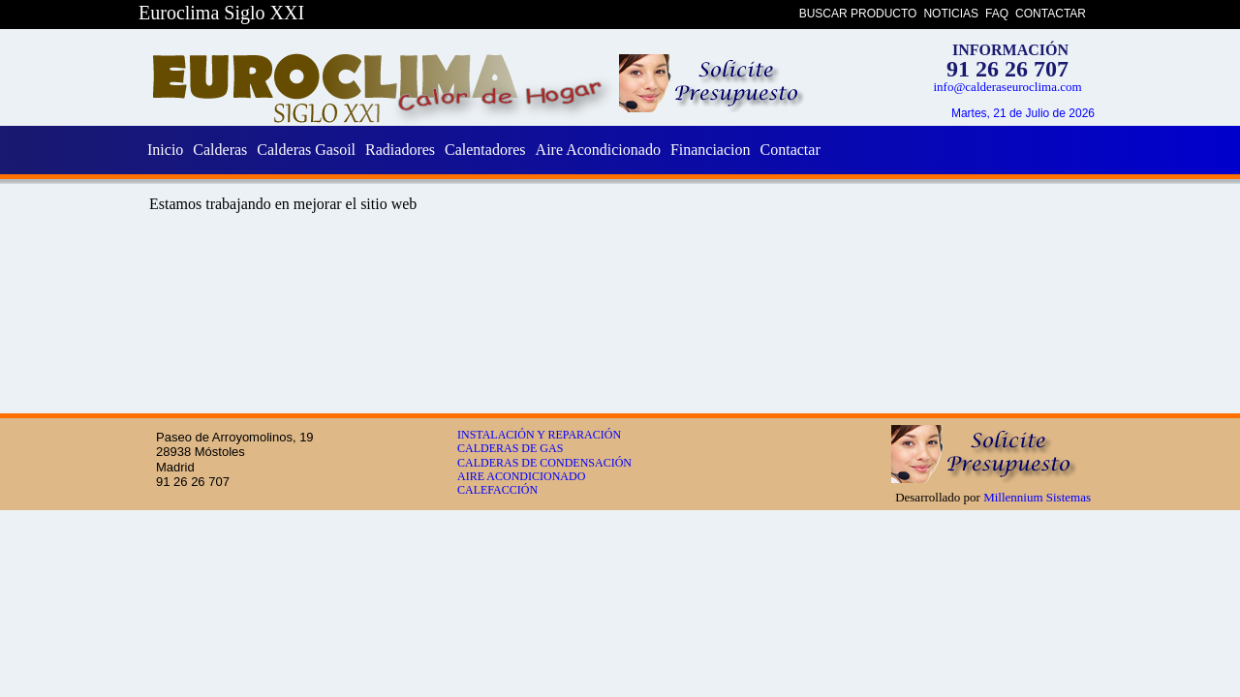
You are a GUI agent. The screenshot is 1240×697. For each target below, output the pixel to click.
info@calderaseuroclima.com (1007, 86)
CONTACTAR (1050, 13)
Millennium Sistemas (1037, 497)
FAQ (996, 13)
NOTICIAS (950, 13)
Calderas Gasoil (306, 149)
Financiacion (710, 149)
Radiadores (400, 149)
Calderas (220, 149)
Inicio (165, 149)
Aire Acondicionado (598, 149)
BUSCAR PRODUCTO (858, 13)
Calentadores (485, 149)
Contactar (790, 149)
